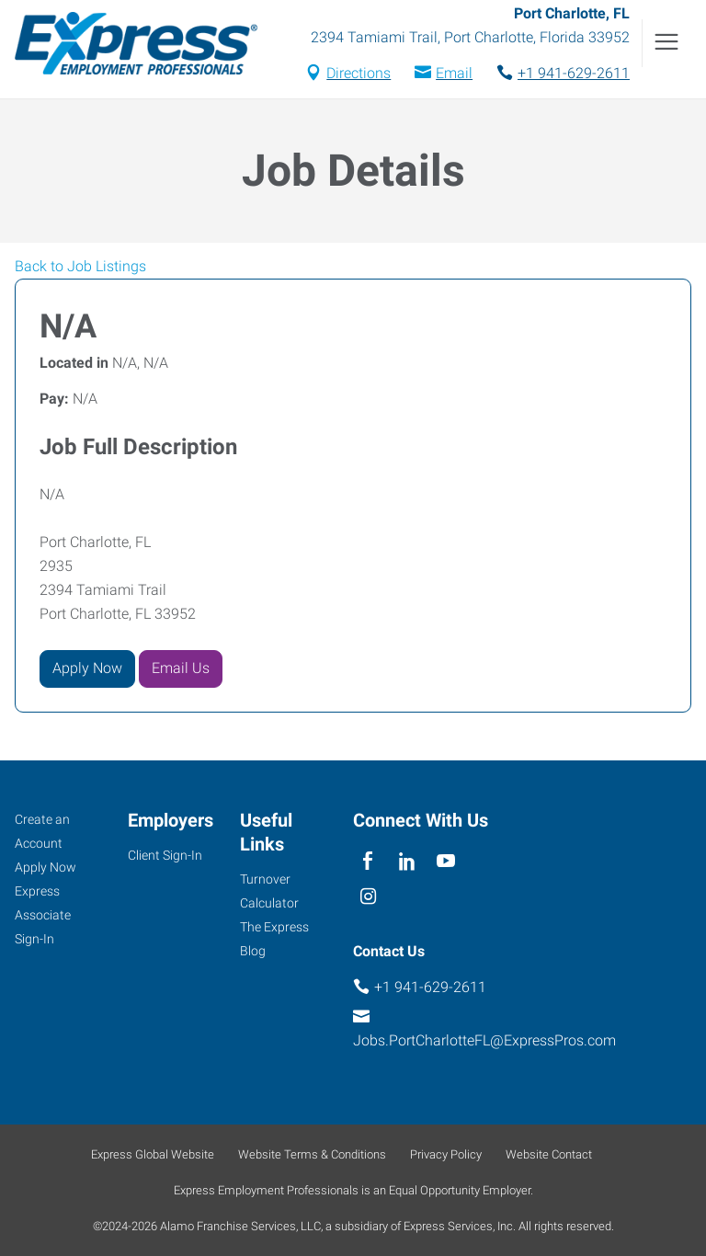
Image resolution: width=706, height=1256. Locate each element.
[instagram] (368, 898)
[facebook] (368, 862)
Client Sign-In (165, 855)
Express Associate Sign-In (43, 915)
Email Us (181, 668)
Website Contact (549, 1154)
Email (454, 73)
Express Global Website (152, 1154)
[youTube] (446, 862)
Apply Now (87, 668)
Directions (358, 73)
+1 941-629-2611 (574, 73)
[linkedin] (407, 862)
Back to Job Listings (80, 266)
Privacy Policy (446, 1154)
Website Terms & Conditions (312, 1154)
